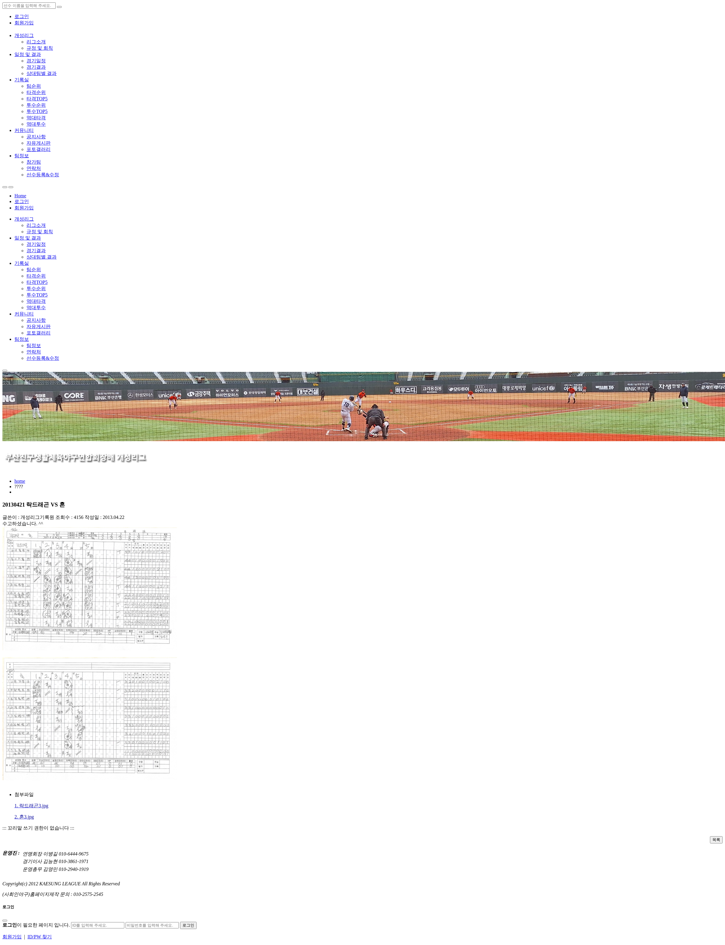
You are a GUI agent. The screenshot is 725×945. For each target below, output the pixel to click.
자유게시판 (38, 143)
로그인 (21, 16)
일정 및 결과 (27, 54)
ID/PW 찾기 (39, 936)
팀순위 (33, 86)
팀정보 (21, 155)
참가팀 (33, 162)
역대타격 (36, 117)
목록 (716, 839)
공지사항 (36, 136)
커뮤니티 (24, 130)
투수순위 (36, 105)
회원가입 (24, 22)
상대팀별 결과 (41, 73)
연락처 (33, 168)
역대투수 (36, 124)
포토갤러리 (38, 149)
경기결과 (36, 67)
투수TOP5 (37, 111)
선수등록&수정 (42, 174)
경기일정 (36, 60)
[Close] (4, 920)
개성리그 (24, 35)
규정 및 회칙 (39, 48)
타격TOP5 (37, 98)
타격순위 (36, 92)
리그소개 (36, 41)
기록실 (21, 79)
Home (20, 195)
